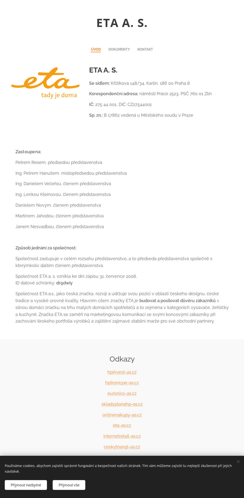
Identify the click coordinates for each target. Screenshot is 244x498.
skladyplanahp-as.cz (122, 404)
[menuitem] (96, 49)
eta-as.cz (122, 425)
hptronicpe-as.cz (122, 382)
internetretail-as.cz (122, 436)
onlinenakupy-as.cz (122, 414)
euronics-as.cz (122, 393)
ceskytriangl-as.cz (122, 446)
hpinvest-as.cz (122, 372)
